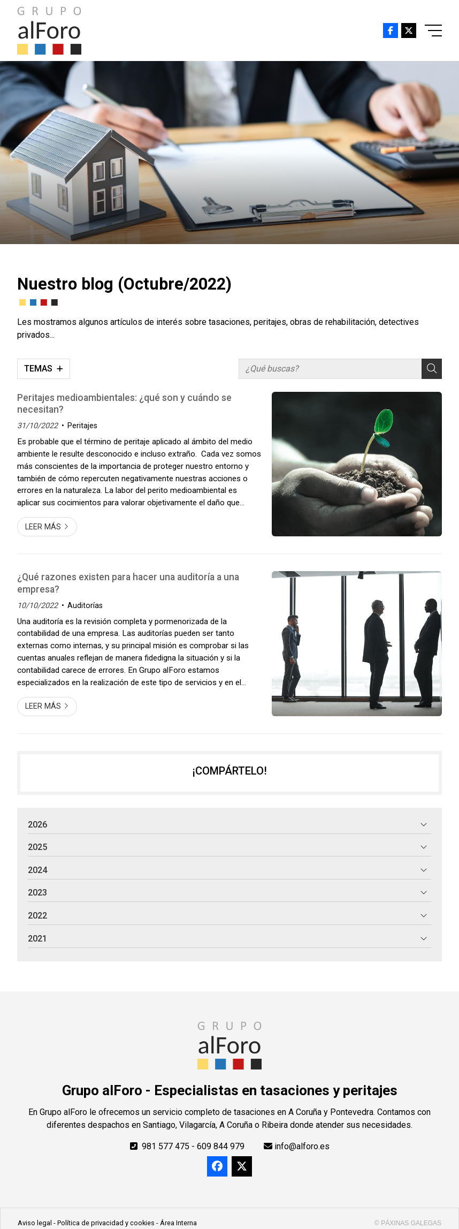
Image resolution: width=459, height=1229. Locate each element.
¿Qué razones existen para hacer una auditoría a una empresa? (128, 583)
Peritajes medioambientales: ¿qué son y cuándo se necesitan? (124, 403)
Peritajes (82, 425)
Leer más (43, 527)
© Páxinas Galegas (407, 1223)
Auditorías (85, 605)
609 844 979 (220, 1146)
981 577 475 (165, 1146)
